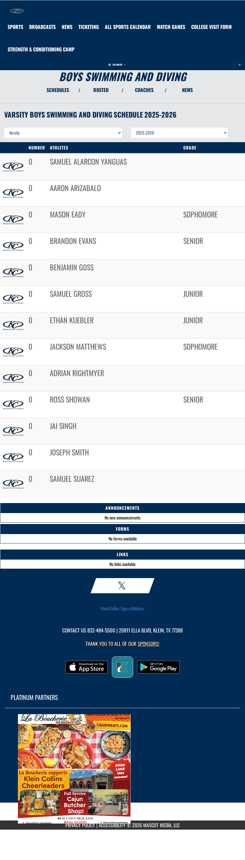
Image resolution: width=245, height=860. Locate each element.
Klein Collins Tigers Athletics (122, 608)
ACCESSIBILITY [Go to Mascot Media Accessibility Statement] (112, 825)
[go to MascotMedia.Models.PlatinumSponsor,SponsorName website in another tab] (122, 769)
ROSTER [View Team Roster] (101, 90)
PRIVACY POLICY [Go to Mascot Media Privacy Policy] (80, 825)
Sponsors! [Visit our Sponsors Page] (148, 643)
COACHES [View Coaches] (144, 90)
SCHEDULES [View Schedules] (58, 90)
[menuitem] (42, 26)
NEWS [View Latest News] (187, 90)
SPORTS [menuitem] (15, 26)
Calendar (117, 64)
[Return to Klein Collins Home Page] (17, 7)
